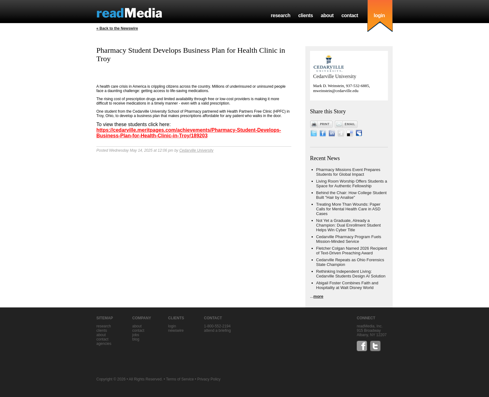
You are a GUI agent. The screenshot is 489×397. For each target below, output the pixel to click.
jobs (135, 335)
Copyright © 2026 (111, 379)
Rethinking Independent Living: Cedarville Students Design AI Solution (351, 273)
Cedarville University (196, 150)
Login (172, 326)
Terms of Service (180, 379)
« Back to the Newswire (117, 28)
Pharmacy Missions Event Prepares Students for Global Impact (348, 172)
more (318, 296)
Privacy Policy (208, 379)
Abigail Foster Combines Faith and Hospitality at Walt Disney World (347, 285)
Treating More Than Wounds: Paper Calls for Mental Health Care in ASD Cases (348, 209)
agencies (103, 343)
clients (305, 15)
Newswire (176, 330)
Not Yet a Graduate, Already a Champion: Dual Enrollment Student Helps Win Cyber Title (348, 225)
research (280, 15)
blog (135, 339)
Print (321, 124)
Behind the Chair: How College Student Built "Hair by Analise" (351, 195)
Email (346, 124)
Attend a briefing (217, 330)
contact (349, 15)
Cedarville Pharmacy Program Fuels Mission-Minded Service (348, 239)
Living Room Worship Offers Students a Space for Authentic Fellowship (351, 183)
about (327, 15)
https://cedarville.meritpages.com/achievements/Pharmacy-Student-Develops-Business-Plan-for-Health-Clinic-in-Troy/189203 (188, 132)
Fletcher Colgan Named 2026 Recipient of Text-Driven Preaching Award (351, 250)
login (379, 15)
